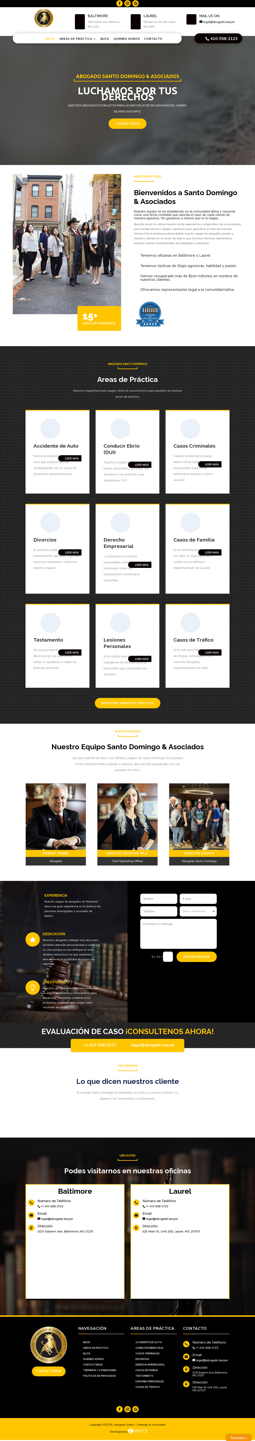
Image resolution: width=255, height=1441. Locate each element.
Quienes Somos (127, 39)
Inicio (50, 39)
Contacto (153, 39)
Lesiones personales (149, 1381)
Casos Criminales (194, 446)
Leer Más (72, 458)
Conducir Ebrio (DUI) (149, 1347)
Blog (105, 39)
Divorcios (44, 540)
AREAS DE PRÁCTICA (96, 1347)
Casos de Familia (194, 540)
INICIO (86, 1342)
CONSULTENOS (127, 131)
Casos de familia (146, 1370)
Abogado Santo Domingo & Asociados (127, 84)
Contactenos (49, 1371)
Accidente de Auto (148, 1342)
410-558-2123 (223, 38)
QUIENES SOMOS (93, 1359)
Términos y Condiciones (99, 1370)
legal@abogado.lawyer (153, 1045)
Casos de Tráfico (194, 640)
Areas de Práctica (75, 39)
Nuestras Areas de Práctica (128, 703)
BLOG (86, 1353)
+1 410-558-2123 (99, 1045)
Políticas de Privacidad (99, 1375)
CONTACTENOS (93, 1364)
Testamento (48, 640)
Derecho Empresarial (150, 1364)
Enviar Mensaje (196, 957)
